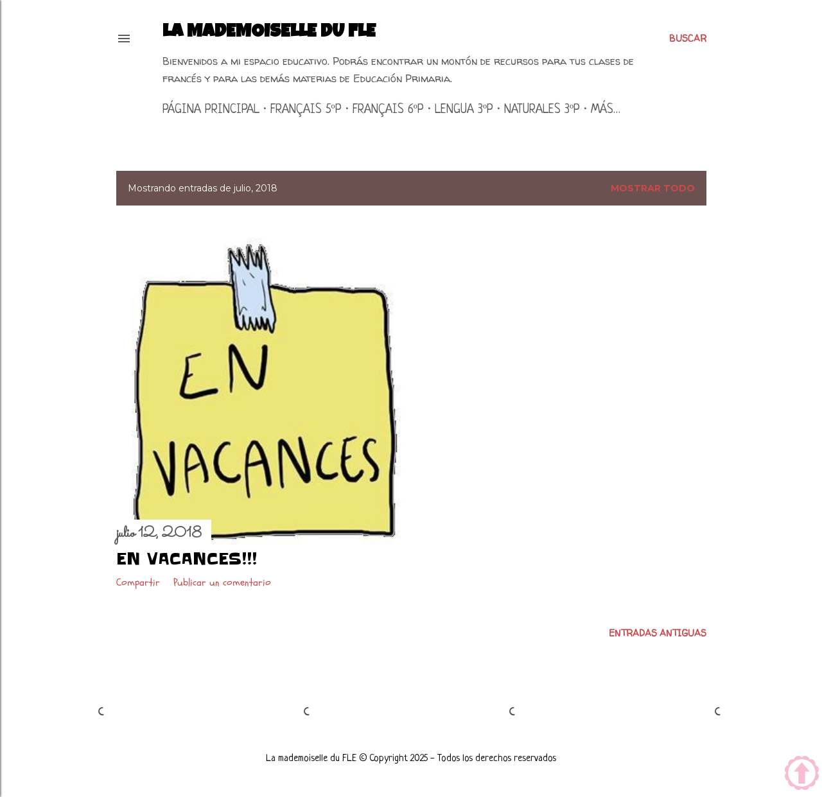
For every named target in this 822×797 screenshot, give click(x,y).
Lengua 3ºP (464, 110)
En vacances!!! (186, 559)
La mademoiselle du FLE (269, 32)
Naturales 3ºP (542, 110)
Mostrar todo (653, 188)
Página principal (210, 110)
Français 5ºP (306, 110)
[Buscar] (687, 38)
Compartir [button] (138, 582)
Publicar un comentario (222, 582)
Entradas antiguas (657, 633)
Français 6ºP (388, 110)
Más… (605, 110)
